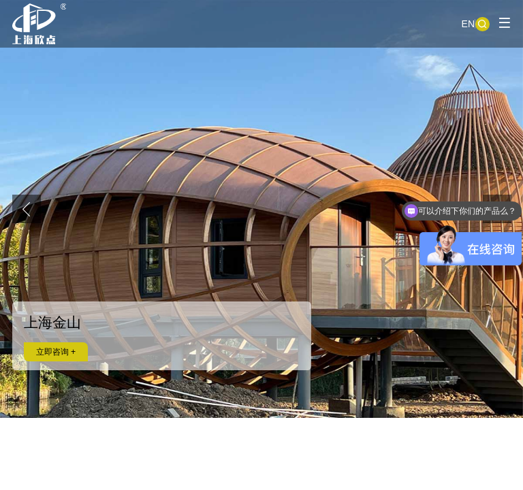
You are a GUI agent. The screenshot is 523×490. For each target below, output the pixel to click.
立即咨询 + (56, 352)
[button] (26, 209)
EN (468, 23)
